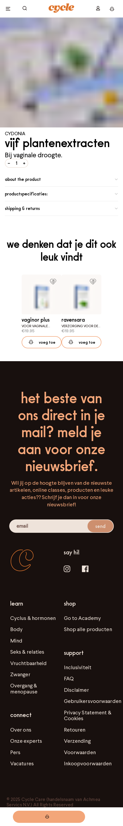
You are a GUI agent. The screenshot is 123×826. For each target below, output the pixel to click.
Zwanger (20, 674)
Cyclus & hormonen (33, 618)
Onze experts (26, 741)
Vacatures (22, 763)
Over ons (20, 729)
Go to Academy (82, 618)
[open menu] (8, 8)
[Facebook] (85, 570)
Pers (15, 752)
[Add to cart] (42, 342)
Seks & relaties (27, 652)
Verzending (77, 741)
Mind (16, 640)
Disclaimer (76, 690)
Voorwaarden (80, 752)
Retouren (75, 729)
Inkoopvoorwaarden (88, 763)
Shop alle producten (88, 629)
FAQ (69, 678)
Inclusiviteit (77, 667)
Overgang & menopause (23, 688)
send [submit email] (100, 526)
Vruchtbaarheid (28, 663)
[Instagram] (67, 570)
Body (16, 629)
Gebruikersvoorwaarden (92, 701)
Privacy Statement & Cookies (87, 715)
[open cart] (24, 8)
